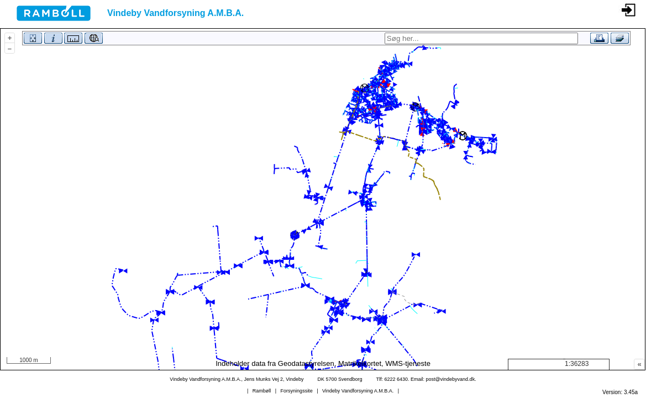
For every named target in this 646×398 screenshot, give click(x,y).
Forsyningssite (297, 391)
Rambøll (262, 391)
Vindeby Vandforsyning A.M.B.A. (357, 391)
